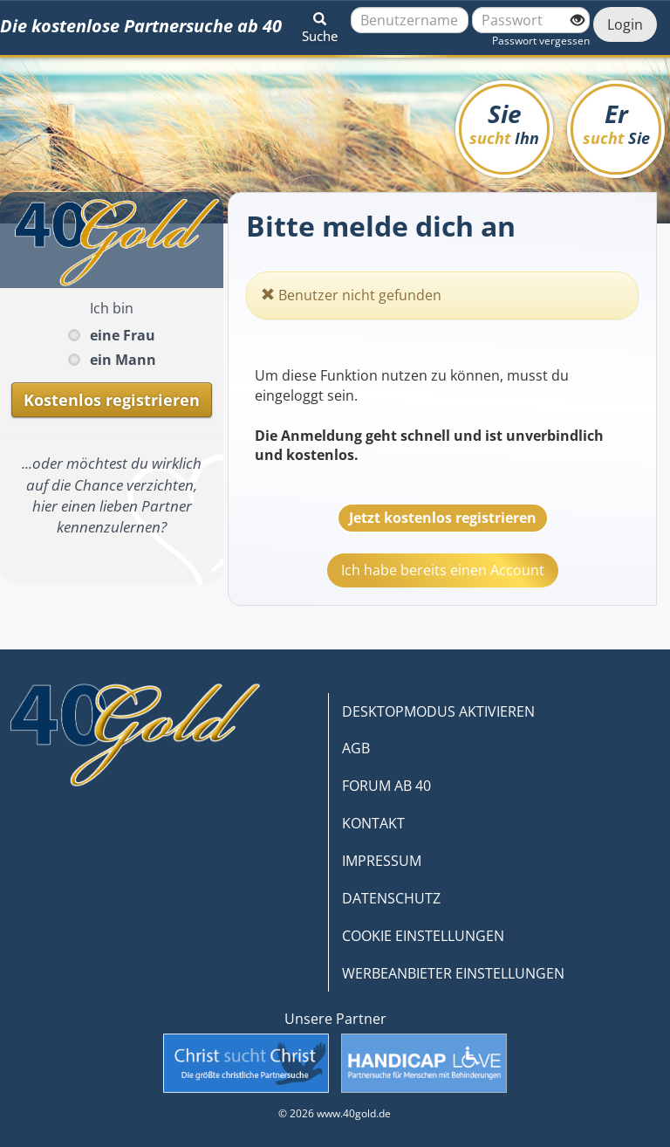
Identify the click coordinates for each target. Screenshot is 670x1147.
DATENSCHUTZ (391, 898)
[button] (320, 24)
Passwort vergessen (541, 40)
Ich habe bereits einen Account (442, 570)
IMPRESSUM (381, 860)
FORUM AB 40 (386, 785)
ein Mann (123, 359)
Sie (504, 122)
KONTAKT (373, 823)
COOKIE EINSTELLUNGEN (423, 935)
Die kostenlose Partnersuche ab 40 (141, 26)
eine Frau (122, 335)
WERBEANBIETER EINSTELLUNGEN (453, 973)
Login (625, 24)
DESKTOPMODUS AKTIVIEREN (438, 711)
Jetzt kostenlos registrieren (443, 517)
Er (616, 122)
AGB (356, 748)
